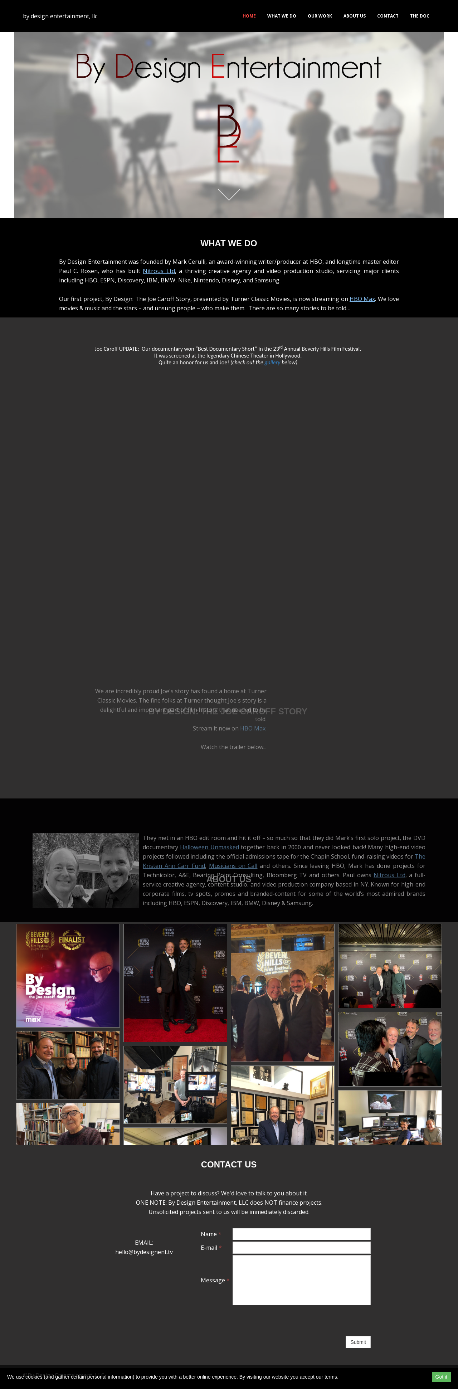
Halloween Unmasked (209, 847)
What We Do (281, 16)
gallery (272, 362)
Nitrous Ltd (159, 288)
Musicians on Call (233, 866)
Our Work (320, 16)
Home (249, 16)
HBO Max (362, 316)
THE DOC (419, 16)
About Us (355, 16)
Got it (441, 1377)
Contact (388, 16)
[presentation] (287, 1321)
